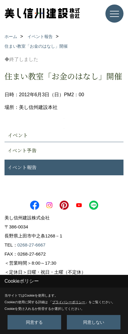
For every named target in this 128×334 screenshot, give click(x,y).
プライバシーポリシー (68, 302)
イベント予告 (22, 150)
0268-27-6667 (31, 244)
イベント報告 (22, 167)
